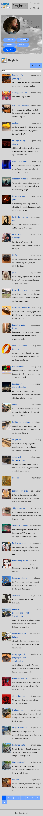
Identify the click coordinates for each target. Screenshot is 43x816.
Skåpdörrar (17, 440)
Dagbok (18, 5)
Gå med (34, 8)
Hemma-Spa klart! (20, 679)
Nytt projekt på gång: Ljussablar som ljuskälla (19, 657)
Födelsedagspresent (20, 561)
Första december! (19, 161)
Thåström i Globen (20, 526)
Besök (22, 45)
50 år (14, 273)
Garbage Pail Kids (19, 93)
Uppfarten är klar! (19, 290)
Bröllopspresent (19, 543)
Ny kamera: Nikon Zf (21, 308)
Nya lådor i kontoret (20, 106)
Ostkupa (15, 123)
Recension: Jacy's (19, 578)
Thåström (16, 595)
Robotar (15, 478)
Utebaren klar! (18, 710)
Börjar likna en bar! (20, 728)
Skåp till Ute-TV (18, 508)
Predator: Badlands (20, 179)
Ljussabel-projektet (20, 491)
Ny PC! (15, 255)
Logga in (35, 3)
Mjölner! (15, 780)
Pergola (15, 405)
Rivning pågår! (18, 762)
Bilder (9, 45)
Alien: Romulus (18, 696)
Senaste (36, 66)
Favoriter (9, 40)
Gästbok (23, 40)
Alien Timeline (18, 367)
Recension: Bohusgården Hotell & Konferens (20, 613)
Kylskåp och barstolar (21, 422)
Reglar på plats (18, 745)
